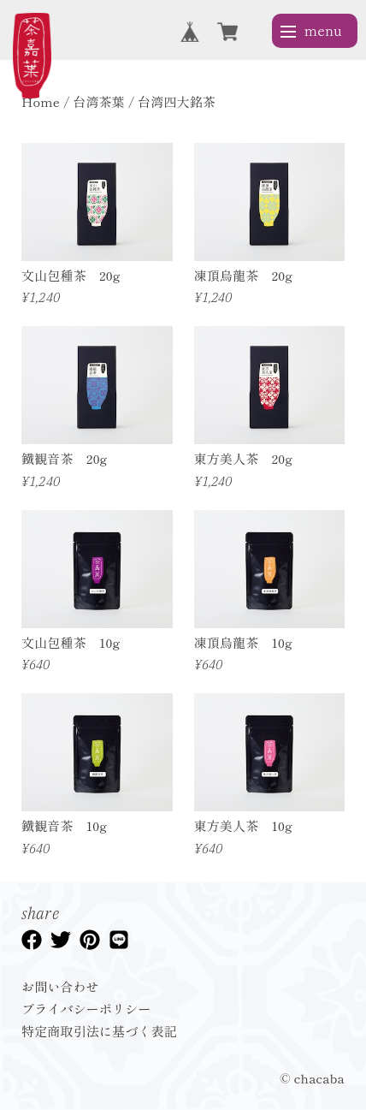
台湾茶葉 (99, 101)
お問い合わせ (60, 986)
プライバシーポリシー (86, 1009)
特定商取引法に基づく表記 (99, 1031)
